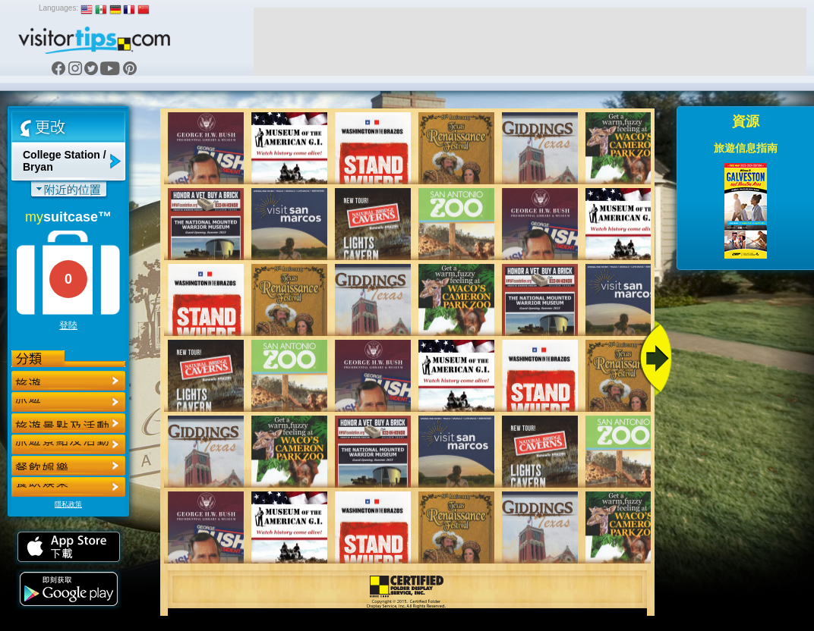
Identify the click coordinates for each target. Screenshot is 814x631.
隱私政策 (68, 504)
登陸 (68, 325)
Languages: (58, 8)
